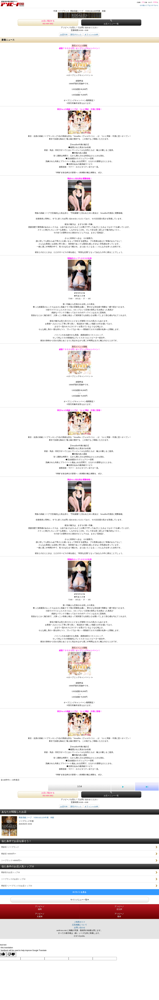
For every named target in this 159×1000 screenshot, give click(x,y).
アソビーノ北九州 (119, 907)
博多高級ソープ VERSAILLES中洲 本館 (36, 817)
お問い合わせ (79, 927)
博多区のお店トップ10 (10, 872)
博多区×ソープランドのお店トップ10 (16, 886)
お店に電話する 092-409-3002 (48, 22)
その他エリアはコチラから (149, 5)
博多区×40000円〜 (8, 854)
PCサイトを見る (79, 892)
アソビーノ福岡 (39, 907)
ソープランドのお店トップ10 (13, 879)
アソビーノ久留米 (39, 915)
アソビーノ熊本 (119, 915)
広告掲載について (79, 925)
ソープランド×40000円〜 (11, 860)
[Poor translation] (11, 954)
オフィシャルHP (91, 34)
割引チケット (76, 34)
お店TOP (63, 34)
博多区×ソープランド (10, 847)
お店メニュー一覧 (111, 22)
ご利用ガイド (79, 922)
